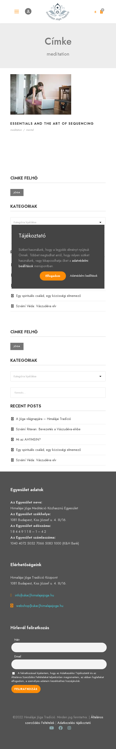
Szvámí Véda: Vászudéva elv (36, 306)
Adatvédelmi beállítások (83, 276)
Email (17, 656)
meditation (16, 130)
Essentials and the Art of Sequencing (52, 123)
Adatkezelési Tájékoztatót (74, 673)
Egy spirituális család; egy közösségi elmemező (48, 295)
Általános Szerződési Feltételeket (29, 677)
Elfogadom (52, 276)
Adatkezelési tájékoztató (74, 723)
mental (30, 130)
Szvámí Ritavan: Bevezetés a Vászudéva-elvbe (48, 429)
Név (17, 639)
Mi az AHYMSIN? (28, 439)
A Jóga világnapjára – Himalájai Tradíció (43, 419)
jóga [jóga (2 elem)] (17, 192)
